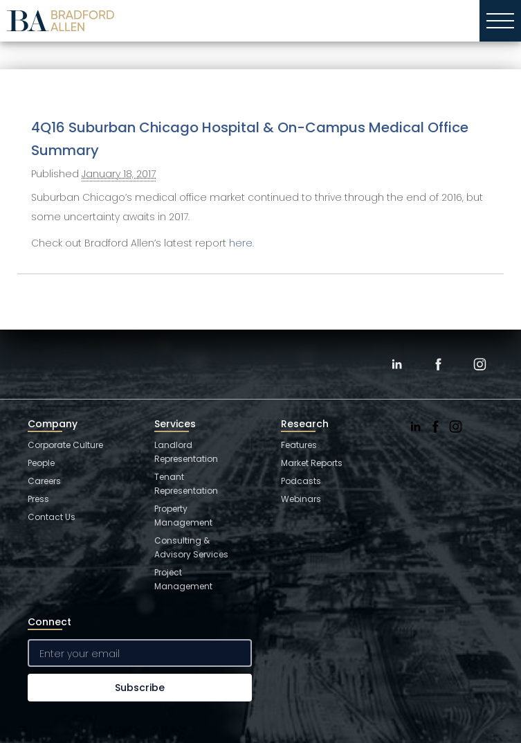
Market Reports (311, 463)
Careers (44, 481)
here (241, 243)
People (41, 463)
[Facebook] (438, 364)
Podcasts (301, 481)
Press (38, 499)
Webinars (301, 499)
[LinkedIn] (396, 364)
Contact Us (51, 517)
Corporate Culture (65, 445)
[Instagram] (479, 364)
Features (299, 445)
